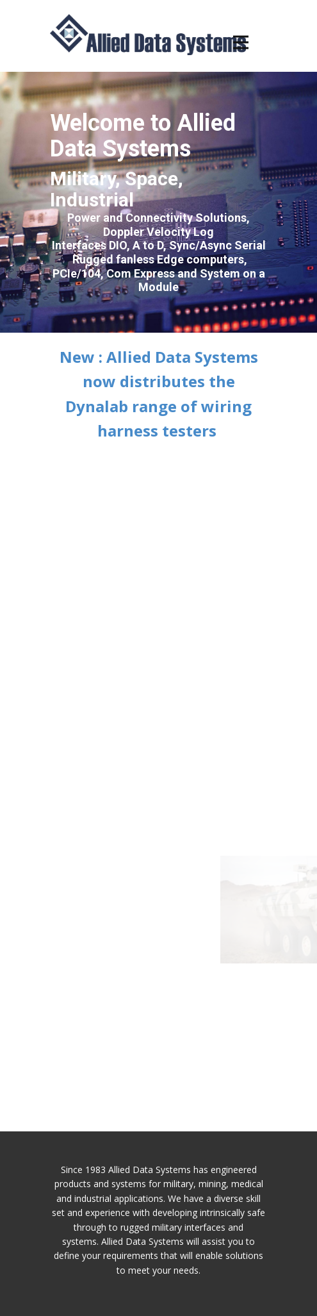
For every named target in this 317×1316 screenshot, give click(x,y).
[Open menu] (250, 42)
